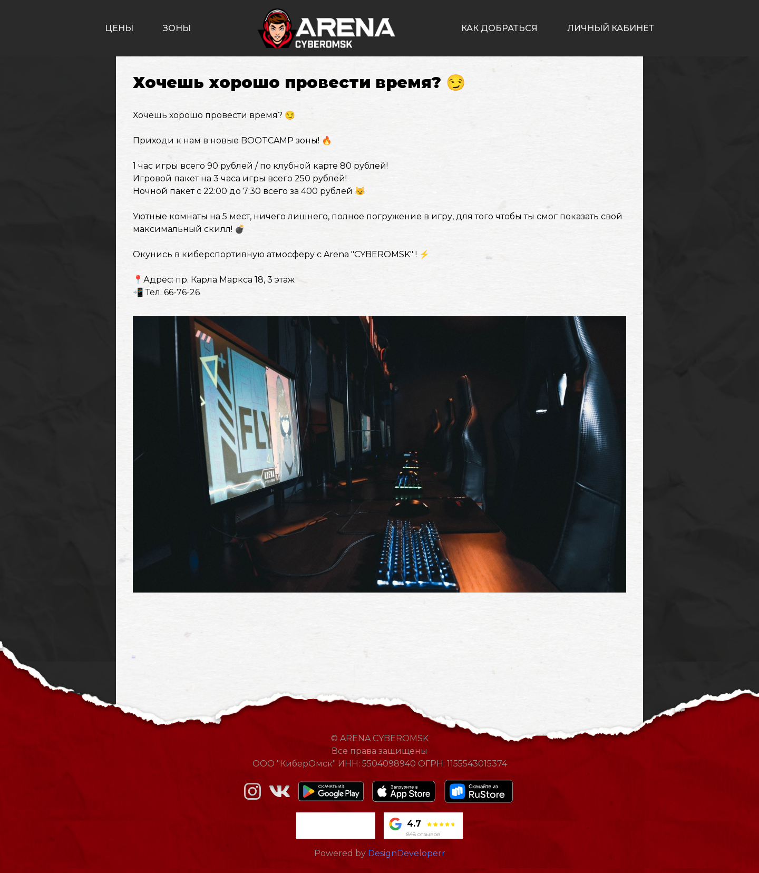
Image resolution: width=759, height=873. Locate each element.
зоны (177, 28)
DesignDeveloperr (406, 853)
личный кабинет (610, 28)
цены (119, 28)
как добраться (499, 28)
